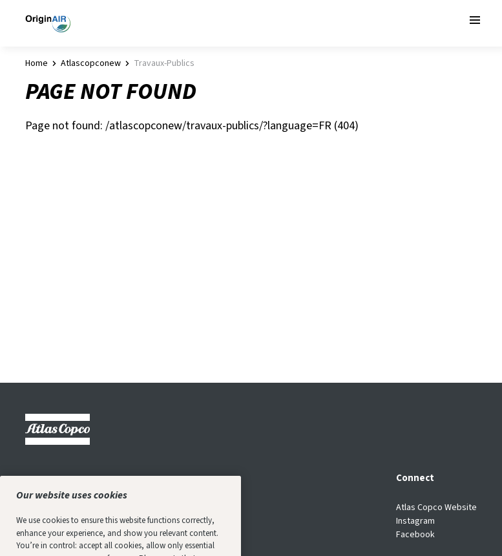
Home (36, 63)
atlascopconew (91, 63)
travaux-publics (164, 63)
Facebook (415, 534)
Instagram (415, 521)
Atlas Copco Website (436, 507)
